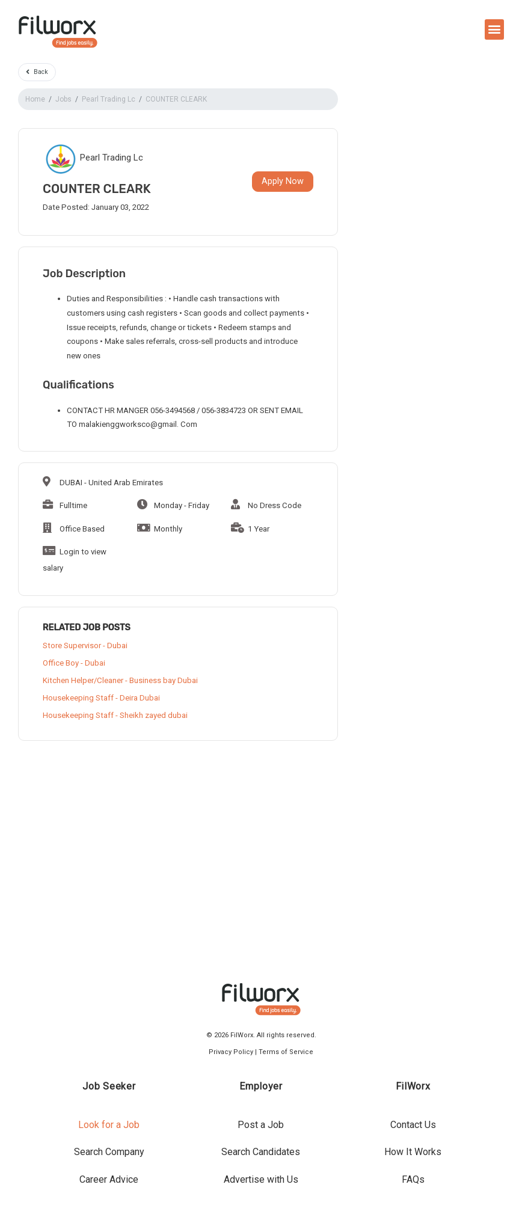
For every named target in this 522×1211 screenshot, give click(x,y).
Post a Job (261, 1124)
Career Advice (108, 1179)
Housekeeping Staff (78, 697)
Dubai (117, 645)
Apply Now (283, 181)
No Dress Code (266, 505)
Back (37, 72)
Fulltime (65, 505)
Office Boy (61, 662)
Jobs (63, 99)
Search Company (109, 1151)
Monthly (159, 528)
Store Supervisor (72, 645)
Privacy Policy (231, 1052)
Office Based (74, 528)
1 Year (250, 528)
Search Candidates (260, 1151)
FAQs (413, 1179)
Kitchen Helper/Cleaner (83, 680)
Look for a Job (109, 1124)
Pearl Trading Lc (108, 99)
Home (35, 99)
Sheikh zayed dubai (154, 715)
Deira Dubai (140, 697)
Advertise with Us (261, 1179)
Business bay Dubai (163, 680)
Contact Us (413, 1124)
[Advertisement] (178, 846)
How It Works (412, 1151)
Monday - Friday (173, 505)
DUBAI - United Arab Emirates (103, 482)
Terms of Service (286, 1052)
